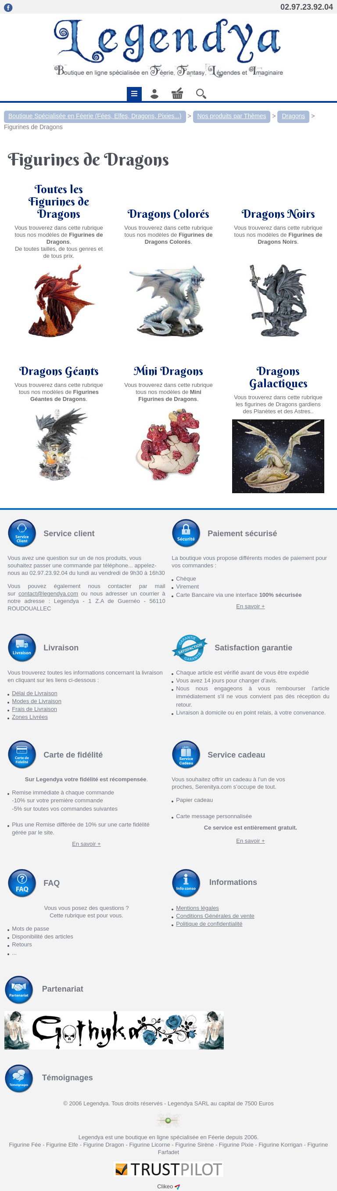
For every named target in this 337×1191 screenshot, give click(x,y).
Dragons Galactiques (278, 377)
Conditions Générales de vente (215, 916)
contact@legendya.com (48, 593)
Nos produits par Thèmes (231, 115)
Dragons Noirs (278, 214)
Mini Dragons (168, 383)
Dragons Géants (59, 383)
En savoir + (250, 606)
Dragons (293, 115)
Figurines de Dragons (33, 126)
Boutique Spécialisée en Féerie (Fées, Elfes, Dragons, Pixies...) (95, 115)
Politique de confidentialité (209, 923)
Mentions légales (197, 908)
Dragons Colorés (168, 214)
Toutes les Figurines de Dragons (59, 201)
